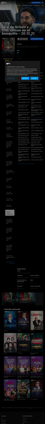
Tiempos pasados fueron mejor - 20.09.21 (24, 160)
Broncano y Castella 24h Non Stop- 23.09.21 (23, 155)
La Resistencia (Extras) (21, 399)
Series (2, 5)
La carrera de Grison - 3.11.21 (36, 133)
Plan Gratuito (17, 5)
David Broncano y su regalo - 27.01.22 (36, 107)
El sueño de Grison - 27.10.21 (36, 137)
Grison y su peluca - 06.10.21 (23, 149)
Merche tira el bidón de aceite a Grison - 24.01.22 (37, 110)
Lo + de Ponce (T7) (9, 89)
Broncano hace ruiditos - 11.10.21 (24, 147)
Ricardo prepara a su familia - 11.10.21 (36, 145)
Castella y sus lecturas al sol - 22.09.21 (23, 157)
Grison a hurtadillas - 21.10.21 (23, 140)
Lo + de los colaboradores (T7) (10, 106)
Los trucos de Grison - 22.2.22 (36, 93)
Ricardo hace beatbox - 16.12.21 (24, 119)
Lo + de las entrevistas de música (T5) (9, 230)
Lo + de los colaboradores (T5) (10, 257)
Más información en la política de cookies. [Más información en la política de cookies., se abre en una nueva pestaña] (19, 74)
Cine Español (3, 421)
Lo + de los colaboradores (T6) (10, 172)
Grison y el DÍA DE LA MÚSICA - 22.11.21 (24, 128)
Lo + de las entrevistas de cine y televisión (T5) (9, 247)
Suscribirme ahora (36, 2)
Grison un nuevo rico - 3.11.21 (23, 135)
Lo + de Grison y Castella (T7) (9, 121)
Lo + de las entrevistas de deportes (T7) (9, 97)
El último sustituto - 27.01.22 (23, 109)
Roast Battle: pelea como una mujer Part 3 (22, 377)
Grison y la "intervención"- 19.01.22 (36, 115)
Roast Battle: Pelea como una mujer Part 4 (9, 377)
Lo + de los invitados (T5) (9, 239)
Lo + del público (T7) (9, 128)
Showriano (6, 330)
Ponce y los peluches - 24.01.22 (37, 112)
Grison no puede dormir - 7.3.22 (24, 87)
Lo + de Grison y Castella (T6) (9, 135)
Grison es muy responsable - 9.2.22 (36, 103)
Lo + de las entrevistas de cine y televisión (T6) (9, 144)
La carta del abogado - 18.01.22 (24, 117)
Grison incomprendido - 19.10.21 (24, 142)
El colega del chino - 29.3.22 (36, 84)
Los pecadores (24, 421)
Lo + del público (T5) (9, 199)
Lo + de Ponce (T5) (9, 205)
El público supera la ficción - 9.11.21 (23, 131)
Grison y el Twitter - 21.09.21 (36, 156)
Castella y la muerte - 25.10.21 (36, 139)
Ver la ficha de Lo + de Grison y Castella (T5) (26, 163)
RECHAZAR (25, 78)
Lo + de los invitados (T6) (9, 179)
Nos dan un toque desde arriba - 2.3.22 (24, 91)
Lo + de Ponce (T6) (9, 186)
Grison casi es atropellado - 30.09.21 (23, 152)
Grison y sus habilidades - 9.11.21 (37, 130)
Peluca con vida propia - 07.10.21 (37, 147)
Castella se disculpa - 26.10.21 (23, 139)
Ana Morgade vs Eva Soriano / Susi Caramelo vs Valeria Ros (9, 400)
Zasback (5, 353)
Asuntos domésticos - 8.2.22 (23, 105)
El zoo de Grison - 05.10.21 (36, 149)
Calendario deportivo (27, 5)
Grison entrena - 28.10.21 (22, 137)
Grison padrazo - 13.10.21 (22, 144)
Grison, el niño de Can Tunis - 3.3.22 (36, 88)
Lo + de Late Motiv (34, 399)
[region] (22, 71)
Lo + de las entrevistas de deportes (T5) (9, 221)
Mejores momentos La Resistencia (35, 353)
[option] (8, 298)
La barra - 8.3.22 (34, 86)
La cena (23, 420)
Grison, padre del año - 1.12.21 (23, 124)
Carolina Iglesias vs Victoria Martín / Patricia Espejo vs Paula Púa (37, 377)
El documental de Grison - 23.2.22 (23, 94)
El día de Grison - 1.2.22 (22, 106)
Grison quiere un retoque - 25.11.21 (36, 125)
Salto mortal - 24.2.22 (22, 86)
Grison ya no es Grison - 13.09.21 (37, 159)
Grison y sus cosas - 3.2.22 (36, 105)
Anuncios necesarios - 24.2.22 (36, 90)
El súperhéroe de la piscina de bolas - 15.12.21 (36, 120)
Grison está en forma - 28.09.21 (37, 151)
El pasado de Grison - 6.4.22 (23, 84)
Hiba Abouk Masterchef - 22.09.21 (35, 155)
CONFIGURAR (11, 78)
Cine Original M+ (4, 420)
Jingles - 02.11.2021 (34, 135)
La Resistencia (20, 353)
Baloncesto (37, 5)
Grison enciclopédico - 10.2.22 (23, 102)
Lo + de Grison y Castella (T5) (9, 213)
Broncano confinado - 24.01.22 (24, 112)
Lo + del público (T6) (9, 193)
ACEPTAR (34, 78)
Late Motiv (19, 330)
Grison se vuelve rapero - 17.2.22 (37, 96)
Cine (7, 5)
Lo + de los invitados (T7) (9, 113)
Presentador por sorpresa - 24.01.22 (23, 115)
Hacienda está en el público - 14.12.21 (23, 122)
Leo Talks (32, 330)
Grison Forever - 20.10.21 (35, 140)
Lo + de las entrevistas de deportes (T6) (9, 154)
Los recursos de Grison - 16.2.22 (24, 99)
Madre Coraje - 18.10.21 (35, 142)
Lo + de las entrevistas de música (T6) (9, 163)
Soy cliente (22, 39)
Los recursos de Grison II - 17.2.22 (23, 97)
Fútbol (11, 5)
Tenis (42, 5)
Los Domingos (24, 418)
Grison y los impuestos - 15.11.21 (37, 127)
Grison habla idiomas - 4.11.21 (23, 133)
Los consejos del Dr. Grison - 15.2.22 (36, 100)
